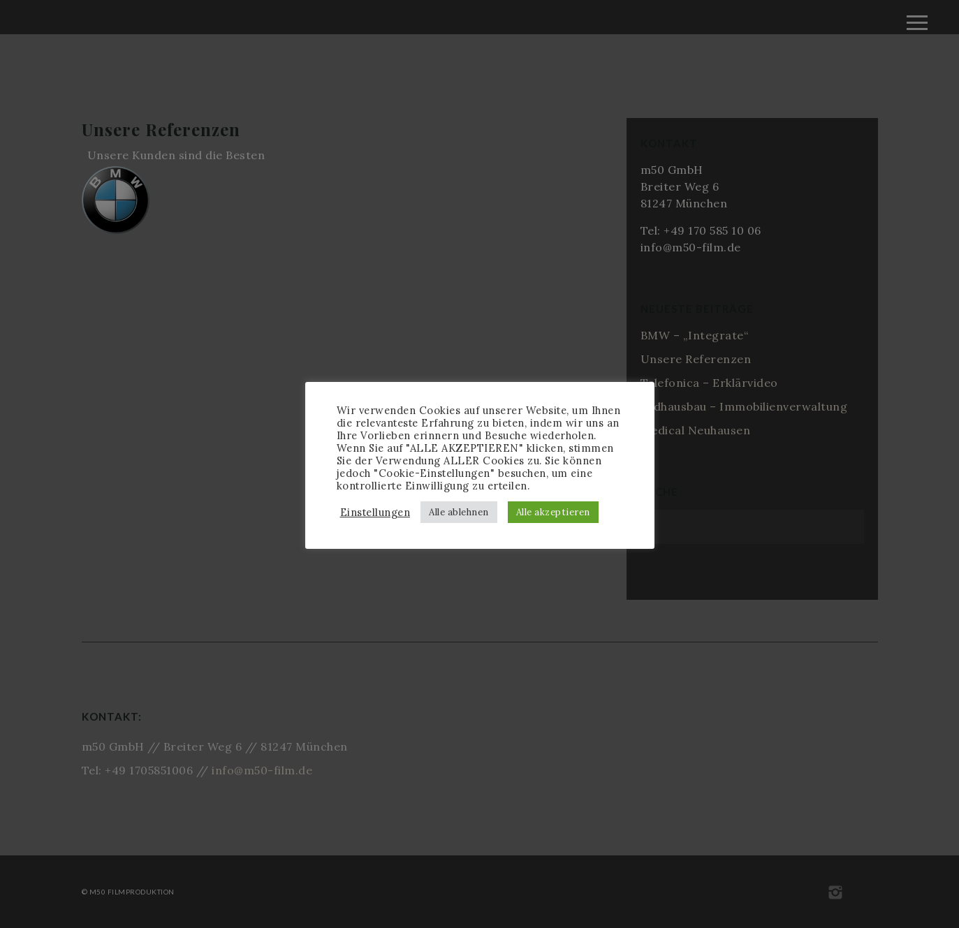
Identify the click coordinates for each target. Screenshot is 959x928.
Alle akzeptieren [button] (553, 512)
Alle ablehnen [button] (459, 512)
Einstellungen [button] (375, 512)
